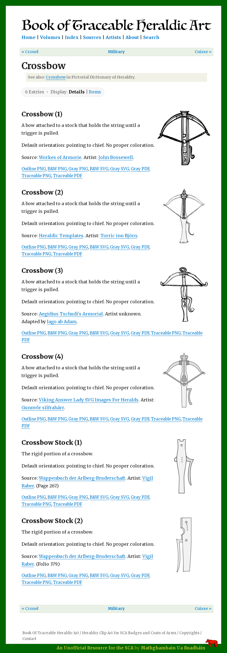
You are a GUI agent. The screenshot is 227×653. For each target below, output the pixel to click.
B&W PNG (57, 168)
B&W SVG (99, 168)
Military (116, 51)
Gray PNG (78, 168)
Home (29, 37)
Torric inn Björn (118, 235)
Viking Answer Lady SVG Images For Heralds (88, 400)
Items (95, 92)
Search (151, 37)
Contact (29, 638)
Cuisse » (203, 51)
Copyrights (189, 633)
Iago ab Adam (61, 321)
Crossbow (56, 77)
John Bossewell (115, 157)
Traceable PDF (67, 175)
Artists (113, 37)
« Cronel (30, 51)
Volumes (50, 37)
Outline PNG (34, 168)
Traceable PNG (36, 175)
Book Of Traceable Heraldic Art (50, 633)
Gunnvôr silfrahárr (43, 407)
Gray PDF (140, 168)
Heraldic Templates (61, 235)
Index (72, 37)
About (132, 37)
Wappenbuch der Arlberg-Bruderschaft (82, 478)
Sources (92, 37)
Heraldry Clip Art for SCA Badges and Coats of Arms (129, 633)
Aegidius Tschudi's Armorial (71, 314)
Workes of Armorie (60, 157)
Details (77, 92)
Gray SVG (119, 168)
